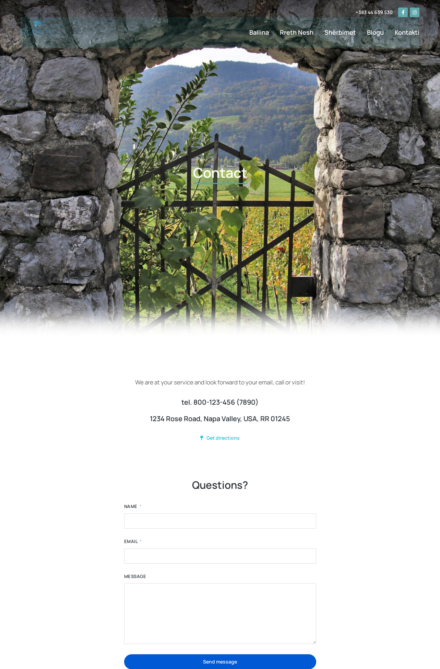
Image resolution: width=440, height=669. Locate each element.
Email (131, 541)
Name (131, 506)
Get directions (220, 438)
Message (135, 576)
